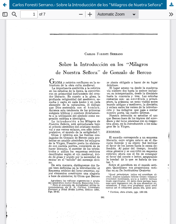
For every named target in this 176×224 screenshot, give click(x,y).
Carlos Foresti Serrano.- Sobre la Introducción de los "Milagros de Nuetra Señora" (87, 4)
